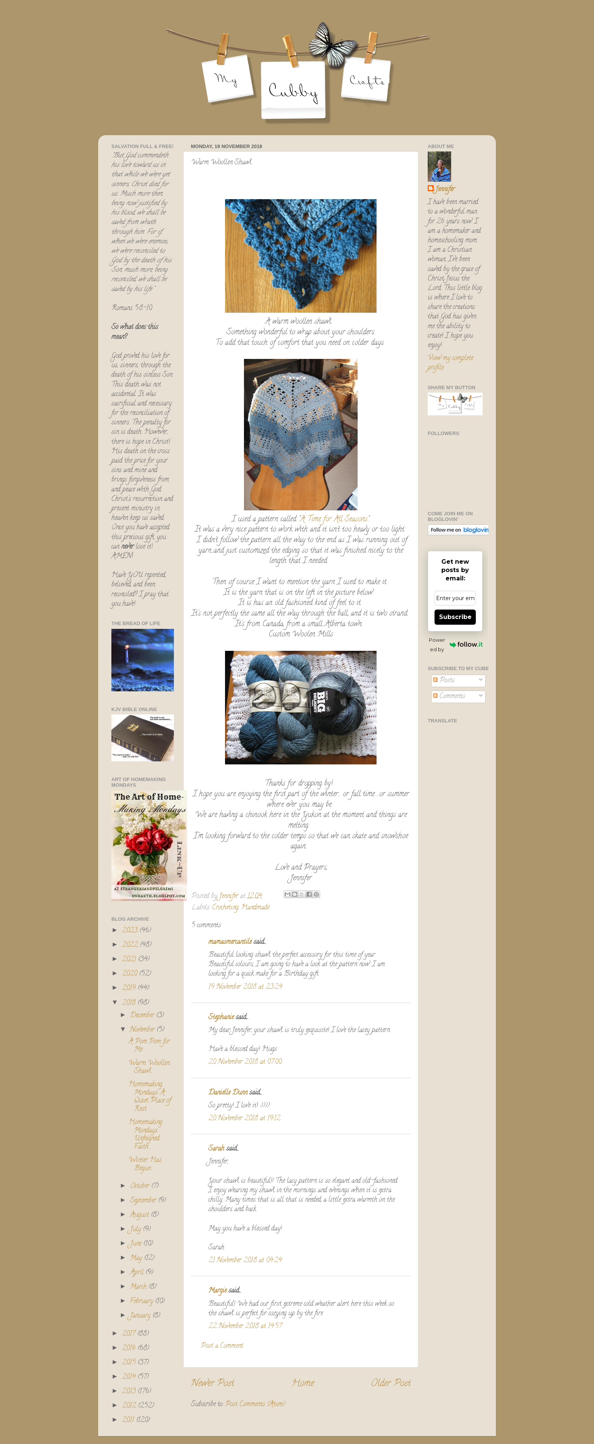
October (140, 1186)
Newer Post (212, 1384)
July (136, 1229)
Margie (217, 1291)
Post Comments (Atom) (255, 1404)
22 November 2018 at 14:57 (245, 1326)
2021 (130, 959)
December (143, 1015)
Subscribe (455, 617)
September (144, 1201)
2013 (130, 1391)
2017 (129, 1334)
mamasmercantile (230, 942)
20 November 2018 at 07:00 (244, 1062)
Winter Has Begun (145, 1164)
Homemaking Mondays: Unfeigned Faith (145, 1134)
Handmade (255, 908)
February (142, 1301)
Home (302, 1384)
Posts (444, 680)
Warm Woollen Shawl (149, 1067)
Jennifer (445, 190)
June (136, 1244)
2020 (130, 974)
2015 (130, 1363)
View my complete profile (450, 363)
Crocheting (225, 908)
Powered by (456, 644)
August (140, 1215)
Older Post (391, 1384)
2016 (130, 1348)
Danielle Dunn (227, 1093)
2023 (130, 931)
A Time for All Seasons (333, 520)
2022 (131, 945)
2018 (130, 1003)
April (137, 1273)
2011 (129, 1420)
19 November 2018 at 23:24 (245, 987)
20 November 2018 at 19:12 (244, 1118)
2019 (130, 988)
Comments (449, 696)
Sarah (216, 1149)
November (143, 1030)
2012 (130, 1406)
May (137, 1258)
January (141, 1316)
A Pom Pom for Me (149, 1046)
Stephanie (221, 1017)
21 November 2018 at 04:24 (245, 1260)
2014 (130, 1377)
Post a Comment (222, 1346)
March (139, 1287)
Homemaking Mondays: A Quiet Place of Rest (149, 1097)
